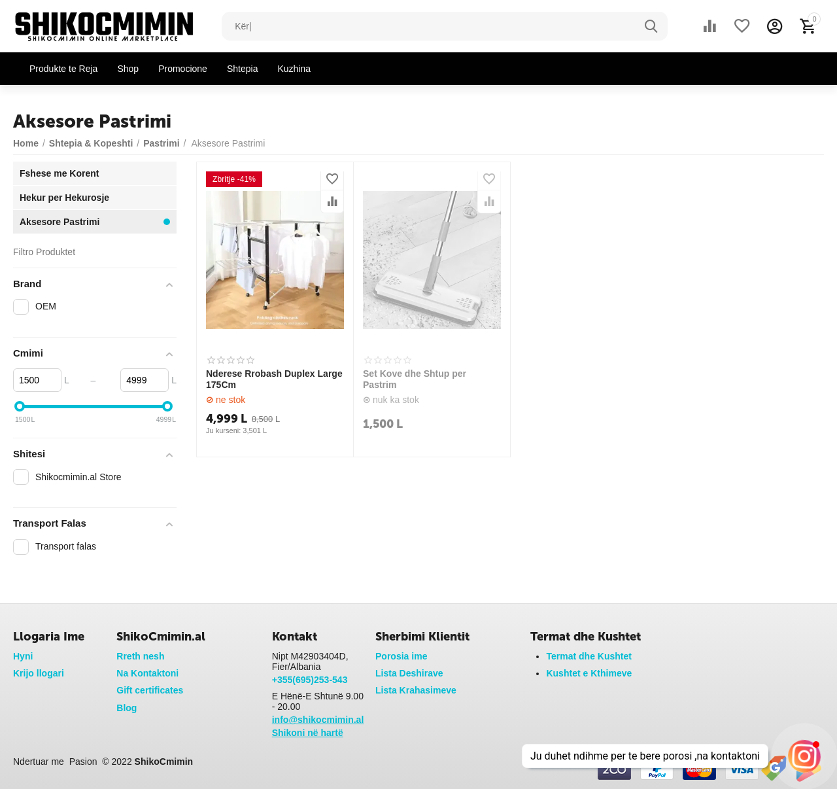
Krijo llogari (38, 673)
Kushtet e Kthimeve (589, 673)
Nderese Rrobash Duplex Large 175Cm (274, 379)
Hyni (23, 656)
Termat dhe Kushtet (589, 656)
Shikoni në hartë (307, 733)
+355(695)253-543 (310, 680)
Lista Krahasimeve (415, 690)
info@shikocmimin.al (318, 719)
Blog (126, 708)
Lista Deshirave (409, 673)
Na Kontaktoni (147, 673)
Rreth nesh (140, 656)
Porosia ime (401, 656)
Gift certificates (149, 690)
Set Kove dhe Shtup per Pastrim (414, 379)
